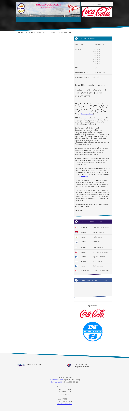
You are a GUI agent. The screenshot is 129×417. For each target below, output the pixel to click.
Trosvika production (56, 380)
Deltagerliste (42, 32)
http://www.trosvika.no (64, 404)
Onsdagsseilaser (87, 114)
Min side (21, 32)
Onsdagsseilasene (84, 176)
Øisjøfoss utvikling (57, 382)
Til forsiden (30, 32)
